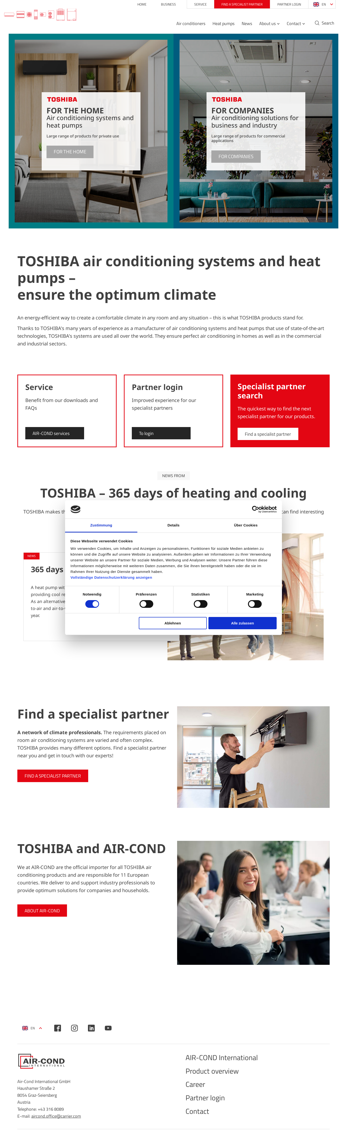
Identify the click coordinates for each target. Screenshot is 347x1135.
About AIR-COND (43, 910)
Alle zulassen (242, 623)
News (241, 26)
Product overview (217, 1074)
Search (322, 25)
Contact (288, 26)
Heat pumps (217, 26)
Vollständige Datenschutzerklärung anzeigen (111, 577)
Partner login (283, 4)
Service (194, 4)
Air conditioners (184, 26)
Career (197, 1089)
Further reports (306, 676)
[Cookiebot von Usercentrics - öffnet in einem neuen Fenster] (255, 509)
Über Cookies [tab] (246, 525)
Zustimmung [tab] (101, 525)
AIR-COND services (52, 433)
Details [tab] (173, 525)
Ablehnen (173, 623)
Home (135, 4)
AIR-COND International (229, 1058)
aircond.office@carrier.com (56, 1116)
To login (147, 433)
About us (261, 26)
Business (162, 4)
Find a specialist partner (236, 4)
